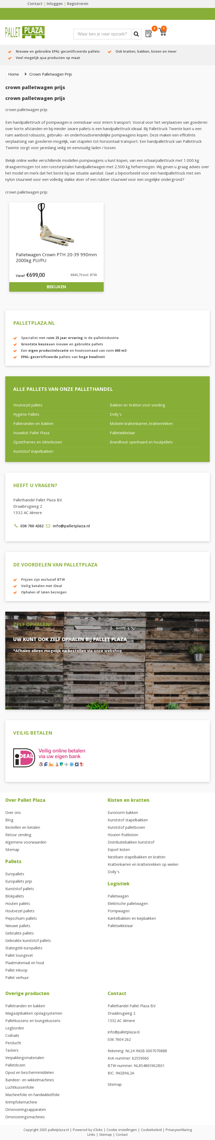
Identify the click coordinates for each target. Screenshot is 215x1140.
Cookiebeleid (151, 1130)
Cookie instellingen (122, 1130)
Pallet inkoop (16, 971)
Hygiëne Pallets (26, 415)
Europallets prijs (18, 882)
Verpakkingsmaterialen (24, 1058)
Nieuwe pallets (17, 926)
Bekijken (56, 287)
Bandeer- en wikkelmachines (29, 1080)
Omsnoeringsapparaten (25, 1110)
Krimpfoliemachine (21, 1103)
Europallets (14, 874)
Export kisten (119, 850)
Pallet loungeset (19, 956)
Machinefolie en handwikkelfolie (32, 1095)
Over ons (13, 813)
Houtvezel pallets (27, 405)
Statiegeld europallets (23, 948)
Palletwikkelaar (122, 433)
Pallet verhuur (17, 978)
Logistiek (119, 884)
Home (13, 74)
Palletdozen (15, 1066)
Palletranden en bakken (25, 1006)
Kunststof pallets (19, 889)
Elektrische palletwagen (128, 904)
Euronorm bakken (123, 813)
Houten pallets (17, 904)
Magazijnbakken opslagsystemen (33, 1014)
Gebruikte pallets (19, 934)
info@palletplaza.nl (124, 1032)
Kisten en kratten (128, 801)
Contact (34, 4)
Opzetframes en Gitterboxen (37, 442)
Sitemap (12, 850)
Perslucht (13, 1043)
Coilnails (12, 1036)
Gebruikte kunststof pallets (28, 941)
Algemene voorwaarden (25, 843)
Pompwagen (119, 911)
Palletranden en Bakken (33, 424)
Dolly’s (116, 415)
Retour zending (18, 835)
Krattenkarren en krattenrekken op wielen (143, 865)
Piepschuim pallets (21, 919)
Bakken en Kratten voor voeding (137, 405)
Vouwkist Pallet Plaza (31, 433)
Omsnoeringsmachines (25, 1117)
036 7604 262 (119, 1040)
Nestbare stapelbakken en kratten (136, 857)
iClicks (98, 1130)
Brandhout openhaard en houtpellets (141, 442)
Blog (9, 820)
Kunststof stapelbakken (33, 452)
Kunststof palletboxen (126, 828)
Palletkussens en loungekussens (32, 1021)
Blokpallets (14, 897)
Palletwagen (118, 897)
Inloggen (55, 4)
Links (91, 1135)
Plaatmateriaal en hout (24, 963)
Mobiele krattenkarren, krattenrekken (141, 424)
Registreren (77, 4)
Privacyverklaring (179, 1130)
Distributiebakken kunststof (131, 843)
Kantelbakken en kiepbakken (132, 919)
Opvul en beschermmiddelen (29, 1073)
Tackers (11, 1051)
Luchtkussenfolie (19, 1088)
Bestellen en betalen (22, 828)
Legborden (14, 1028)
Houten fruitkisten (123, 835)
